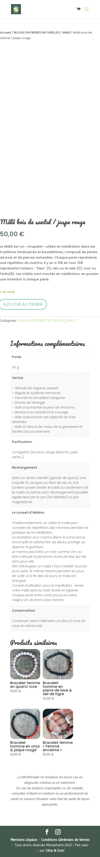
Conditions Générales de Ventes (65, 840)
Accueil (5, 32)
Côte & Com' (55, 851)
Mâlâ (66, 32)
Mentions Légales (24, 840)
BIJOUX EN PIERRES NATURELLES (37, 32)
